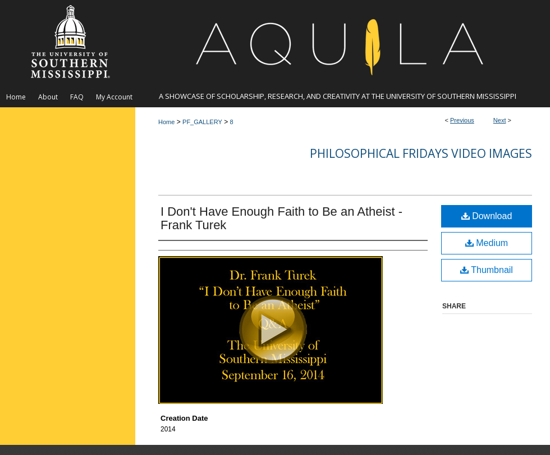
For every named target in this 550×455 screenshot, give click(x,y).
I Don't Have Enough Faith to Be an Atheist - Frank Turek (281, 218)
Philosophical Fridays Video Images (421, 153)
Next (499, 120)
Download (486, 216)
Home (166, 122)
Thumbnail (486, 270)
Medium (486, 243)
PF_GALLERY (202, 122)
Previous (462, 120)
